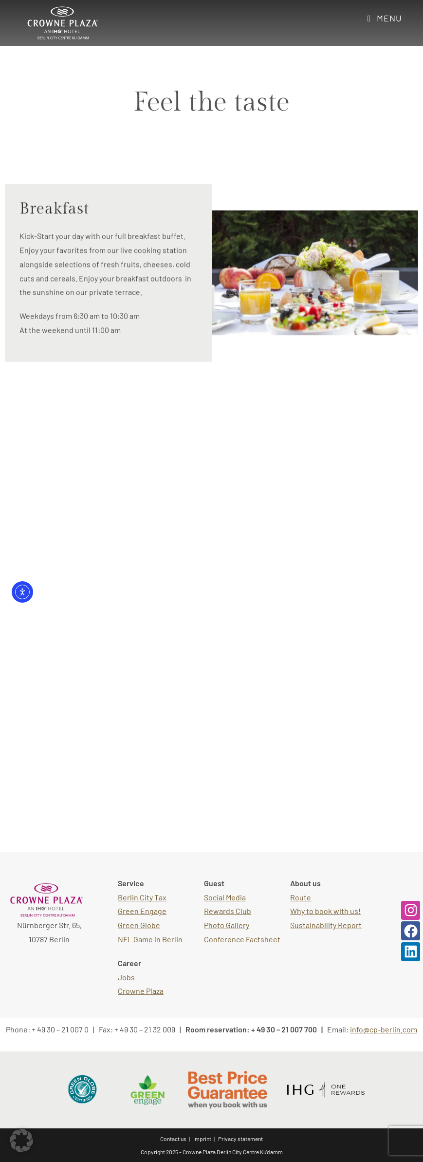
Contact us (173, 1138)
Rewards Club (227, 910)
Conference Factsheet (242, 939)
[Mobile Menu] (385, 18)
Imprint (202, 1138)
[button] (21, 1140)
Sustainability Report (326, 925)
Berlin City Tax (142, 897)
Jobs (126, 977)
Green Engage (142, 910)
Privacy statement (240, 1138)
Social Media (225, 897)
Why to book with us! (325, 910)
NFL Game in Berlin (150, 939)
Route (300, 897)
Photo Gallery (226, 925)
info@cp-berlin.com (383, 1029)
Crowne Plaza (141, 990)
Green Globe (139, 925)
